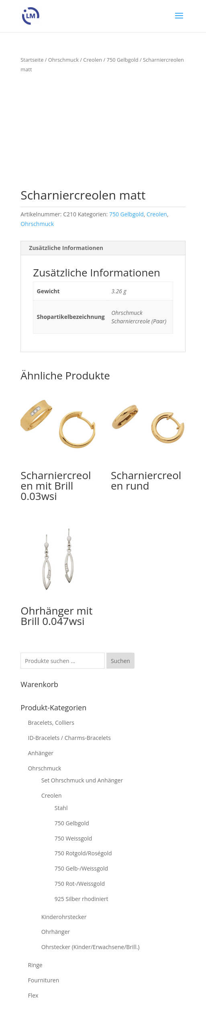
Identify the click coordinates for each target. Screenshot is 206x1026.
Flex (33, 995)
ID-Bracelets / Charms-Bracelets (69, 738)
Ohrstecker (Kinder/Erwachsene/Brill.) (90, 947)
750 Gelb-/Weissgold (81, 868)
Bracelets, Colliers (51, 722)
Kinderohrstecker (64, 917)
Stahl (61, 808)
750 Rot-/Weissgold (80, 883)
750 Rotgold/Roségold (83, 853)
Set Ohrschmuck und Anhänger (82, 780)
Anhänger (40, 753)
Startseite (31, 59)
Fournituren (43, 980)
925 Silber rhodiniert (81, 899)
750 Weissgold (73, 838)
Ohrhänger (55, 931)
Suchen (120, 661)
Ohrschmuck (63, 59)
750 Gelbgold (123, 59)
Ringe (35, 965)
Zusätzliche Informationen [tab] (66, 248)
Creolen (92, 59)
